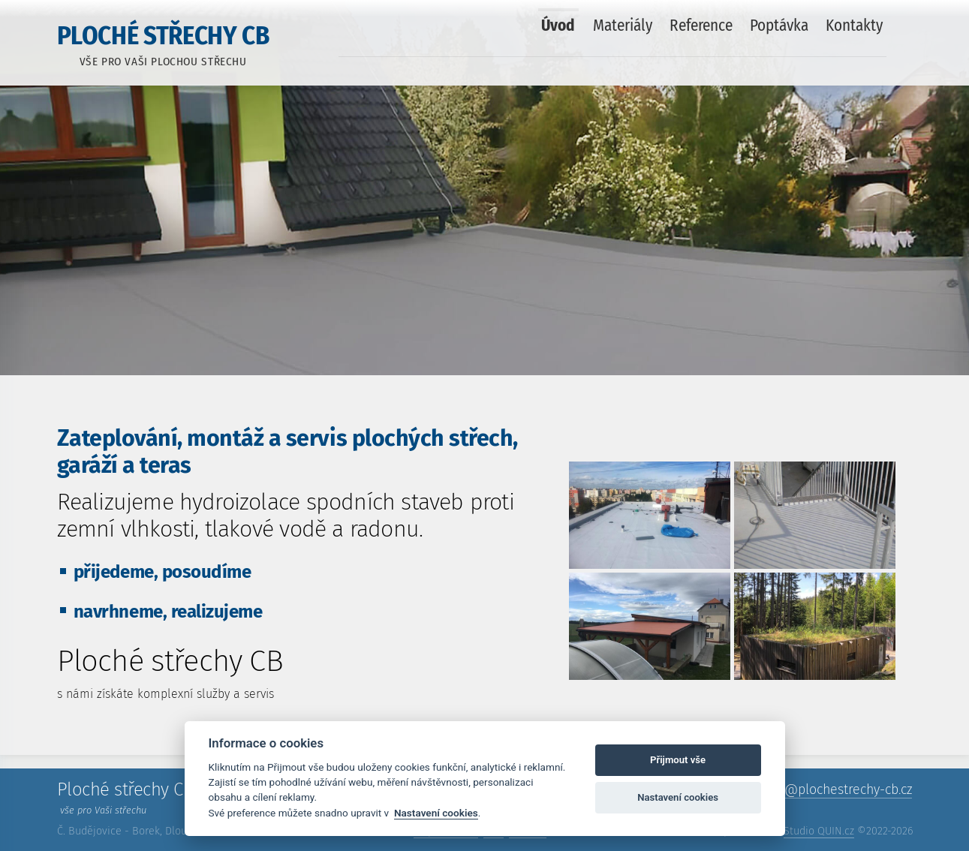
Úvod (558, 25)
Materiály (622, 25)
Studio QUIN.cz (819, 831)
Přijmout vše (678, 759)
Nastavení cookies (436, 813)
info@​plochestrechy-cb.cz (836, 789)
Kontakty (854, 25)
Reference (701, 25)
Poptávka (779, 25)
